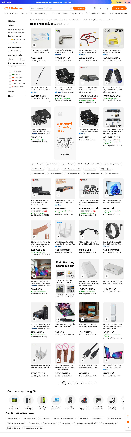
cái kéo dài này (90, 169)
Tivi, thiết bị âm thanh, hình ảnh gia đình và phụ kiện (70, 20)
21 (90, 383)
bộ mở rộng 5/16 (98, 418)
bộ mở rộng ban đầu (73, 173)
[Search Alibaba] (49, 8)
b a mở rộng (12, 418)
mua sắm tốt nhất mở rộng (33, 428)
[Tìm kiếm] (79, 8)
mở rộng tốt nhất (38, 173)
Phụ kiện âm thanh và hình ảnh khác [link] (103, 20)
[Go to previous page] (60, 383)
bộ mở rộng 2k (82, 418)
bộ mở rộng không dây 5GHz (63, 418)
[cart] (101, 9)
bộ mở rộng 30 (37, 164)
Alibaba (32, 20)
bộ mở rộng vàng (13, 428)
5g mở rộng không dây (108, 423)
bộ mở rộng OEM (114, 418)
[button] (71, 8)
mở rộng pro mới (112, 173)
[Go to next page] (95, 383)
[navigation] (17, 202)
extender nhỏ (53, 169)
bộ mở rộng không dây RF (16, 423)
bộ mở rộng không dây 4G (93, 173)
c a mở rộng (44, 418)
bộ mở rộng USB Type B (112, 164)
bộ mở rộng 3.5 (52, 164)
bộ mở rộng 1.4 (105, 169)
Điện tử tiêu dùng (44, 20)
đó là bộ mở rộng (49, 423)
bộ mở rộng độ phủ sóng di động (89, 164)
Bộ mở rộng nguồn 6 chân (72, 169)
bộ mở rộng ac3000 (28, 418)
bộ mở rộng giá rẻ (55, 173)
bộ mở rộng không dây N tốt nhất (85, 423)
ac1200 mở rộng (38, 169)
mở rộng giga (64, 423)
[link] (128, 416)
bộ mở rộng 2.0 (68, 164)
